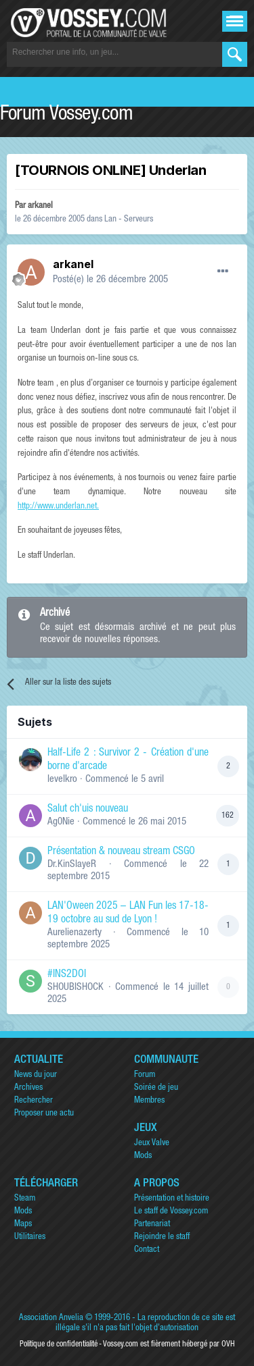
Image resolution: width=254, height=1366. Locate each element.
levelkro (62, 779)
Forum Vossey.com (66, 115)
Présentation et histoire (171, 1198)
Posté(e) (110, 280)
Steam (24, 1198)
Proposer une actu (44, 1113)
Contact (146, 1250)
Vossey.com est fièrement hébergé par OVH (168, 1344)
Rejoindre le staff (162, 1237)
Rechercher (33, 1101)
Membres (149, 1101)
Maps (23, 1224)
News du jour (35, 1075)
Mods (143, 1156)
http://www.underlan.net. (58, 506)
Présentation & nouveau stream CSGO (121, 852)
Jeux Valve (151, 1143)
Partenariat (152, 1224)
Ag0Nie (61, 822)
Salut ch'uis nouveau (87, 809)
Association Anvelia (51, 1318)
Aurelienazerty (74, 933)
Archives (28, 1088)
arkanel (40, 206)
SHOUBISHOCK (75, 987)
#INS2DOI (66, 975)
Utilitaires (29, 1237)
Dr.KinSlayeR (71, 865)
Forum (144, 1075)
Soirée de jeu (156, 1088)
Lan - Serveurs (128, 219)
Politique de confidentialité (59, 1344)
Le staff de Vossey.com (171, 1211)
